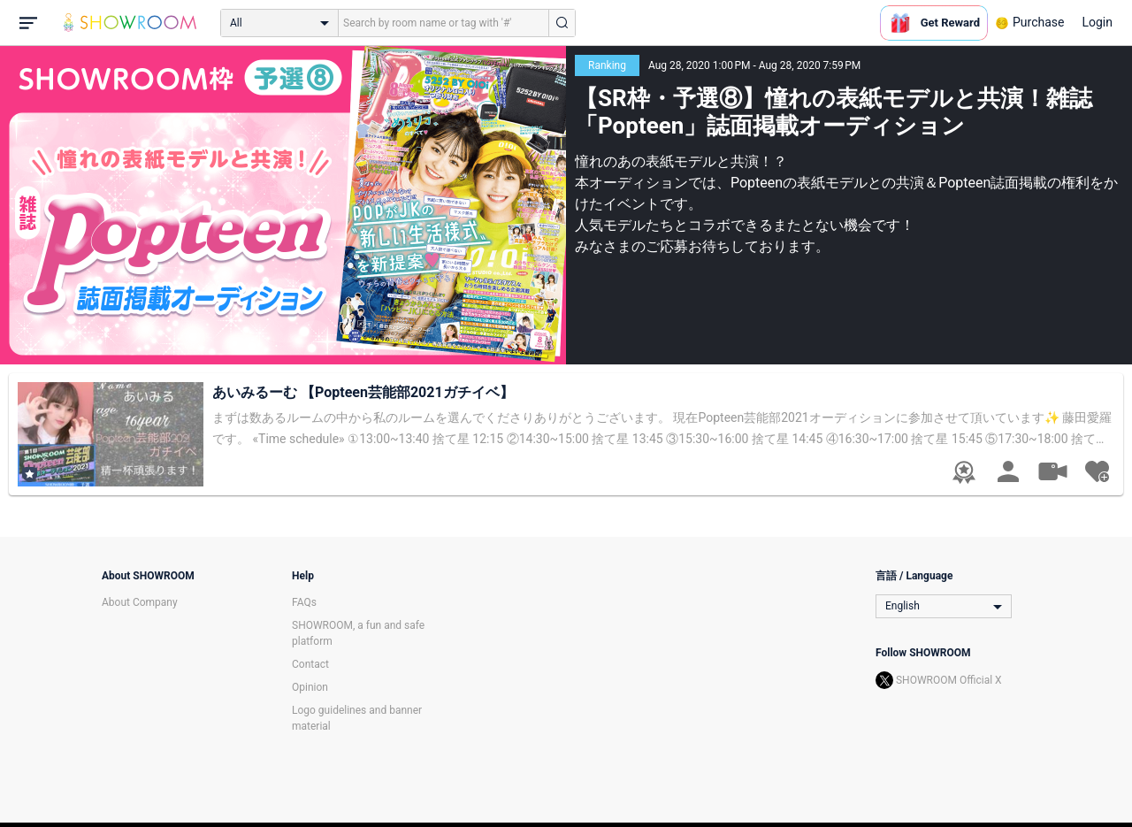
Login (1097, 22)
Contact (310, 664)
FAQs (304, 602)
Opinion (310, 687)
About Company (140, 602)
